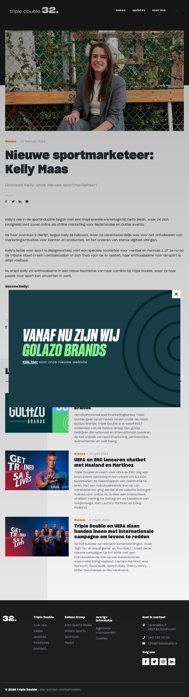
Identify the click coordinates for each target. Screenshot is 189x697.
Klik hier (30, 362)
